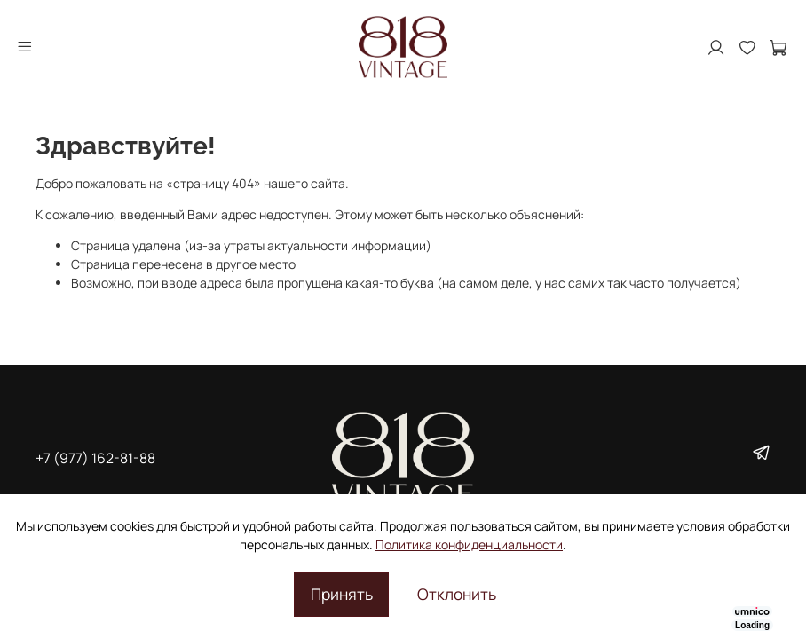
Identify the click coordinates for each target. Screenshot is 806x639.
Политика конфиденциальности (469, 544)
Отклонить (456, 593)
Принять (342, 593)
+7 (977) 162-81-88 (95, 458)
